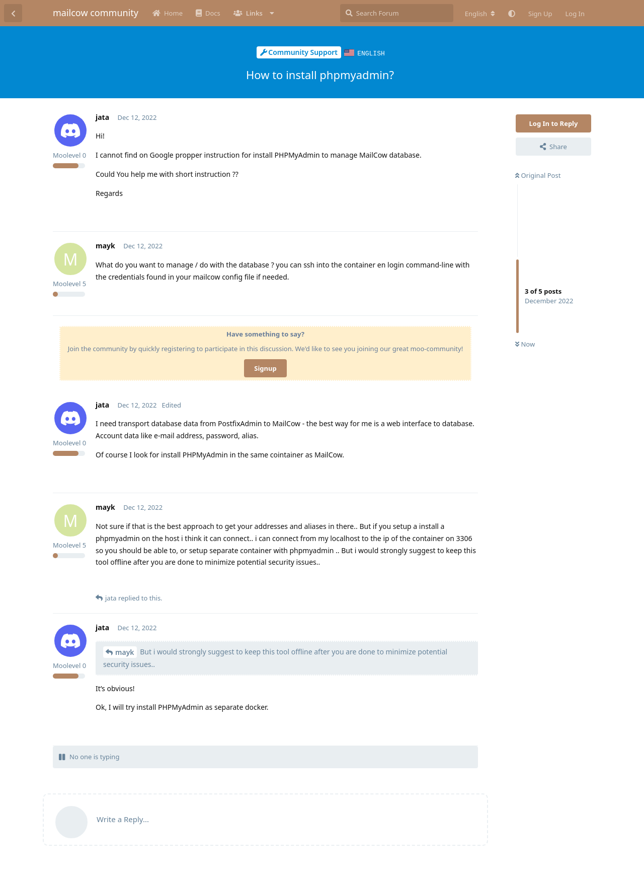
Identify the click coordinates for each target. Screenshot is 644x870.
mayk (124, 651)
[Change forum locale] (480, 14)
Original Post (537, 174)
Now (525, 343)
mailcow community (95, 13)
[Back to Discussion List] (13, 13)
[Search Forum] (396, 13)
